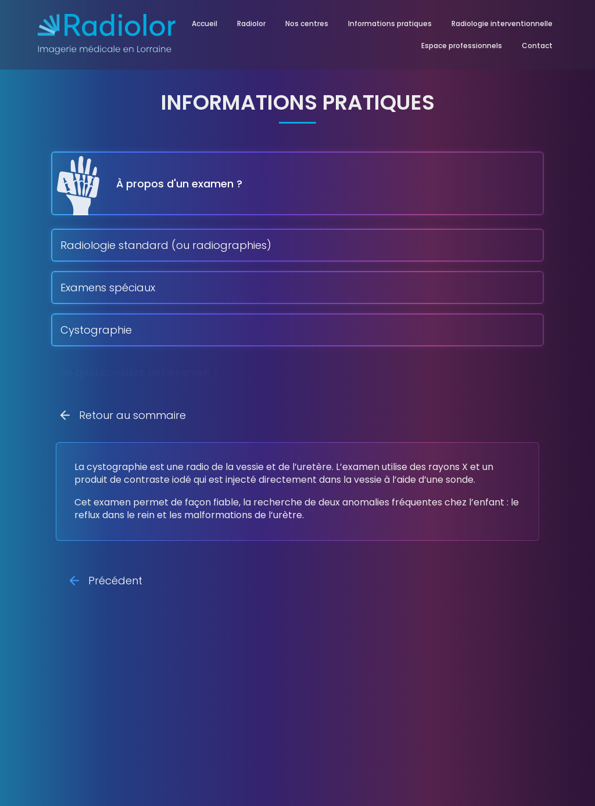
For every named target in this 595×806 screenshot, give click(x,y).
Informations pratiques (390, 23)
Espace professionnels (461, 45)
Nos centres (306, 23)
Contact (537, 45)
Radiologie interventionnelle (502, 23)
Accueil (204, 23)
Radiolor (251, 23)
